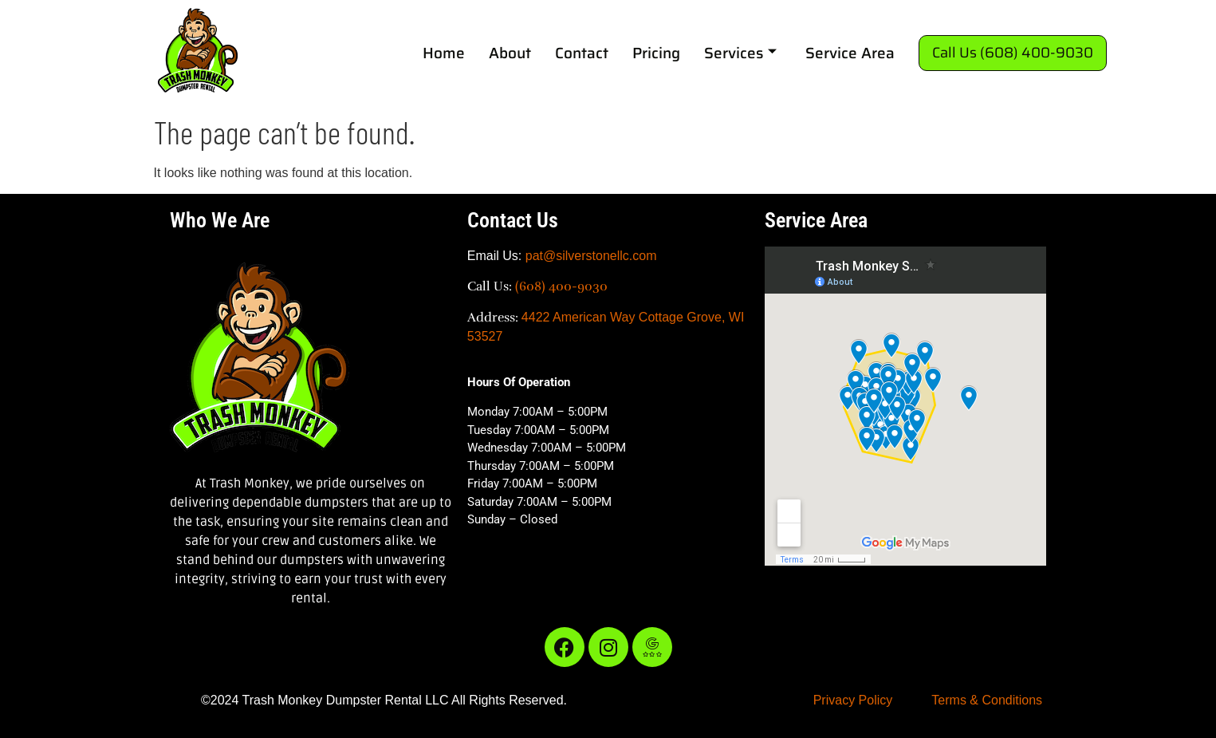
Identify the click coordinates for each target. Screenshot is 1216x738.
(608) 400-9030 (561, 286)
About (510, 53)
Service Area (850, 53)
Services (740, 53)
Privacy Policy (853, 700)
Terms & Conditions (986, 700)
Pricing (656, 53)
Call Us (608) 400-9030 (1012, 52)
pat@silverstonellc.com (591, 255)
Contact (581, 53)
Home (444, 53)
